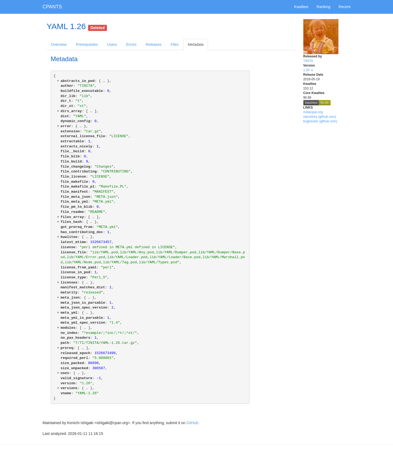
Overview (59, 44)
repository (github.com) (319, 117)
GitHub (192, 423)
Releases (153, 44)
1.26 (308, 70)
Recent (344, 7)
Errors (131, 44)
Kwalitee (301, 7)
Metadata (195, 44)
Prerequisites (87, 44)
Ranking (323, 7)
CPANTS (52, 6)
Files (175, 44)
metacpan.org (313, 112)
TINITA (308, 61)
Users (112, 44)
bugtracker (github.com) (320, 121)
